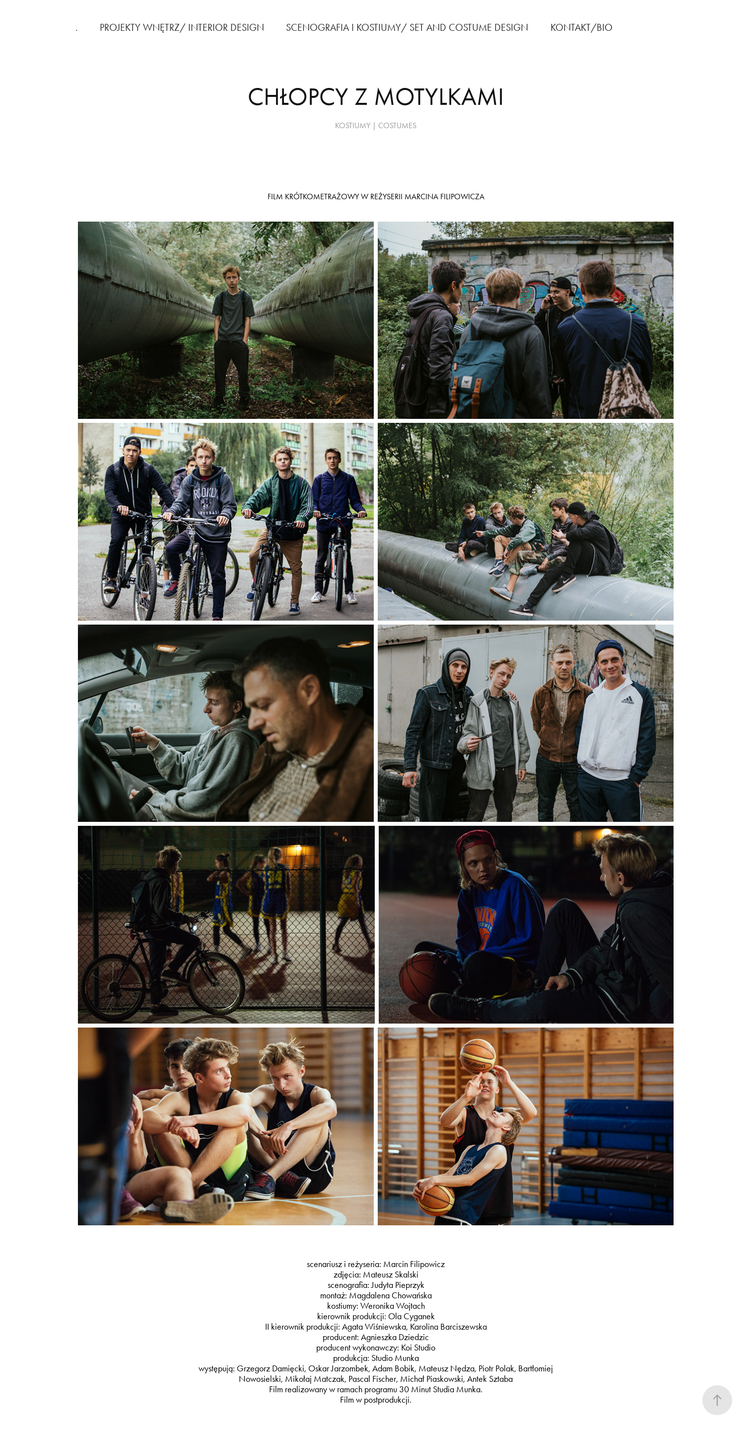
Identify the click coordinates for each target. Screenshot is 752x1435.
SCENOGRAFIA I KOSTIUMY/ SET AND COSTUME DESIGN (407, 27)
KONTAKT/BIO (581, 27)
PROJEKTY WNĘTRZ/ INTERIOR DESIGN (182, 27)
